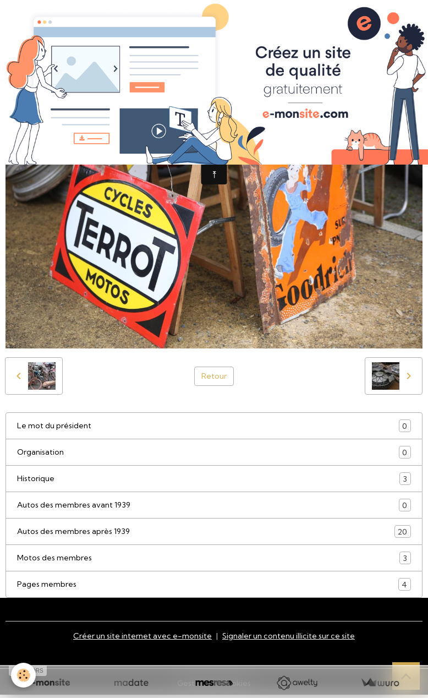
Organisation (214, 452)
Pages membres (214, 584)
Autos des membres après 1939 (214, 531)
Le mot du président (214, 425)
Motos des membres (214, 558)
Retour (214, 376)
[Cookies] (23, 675)
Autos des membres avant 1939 (214, 505)
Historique (214, 478)
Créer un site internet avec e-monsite (142, 636)
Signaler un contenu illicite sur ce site (288, 636)
